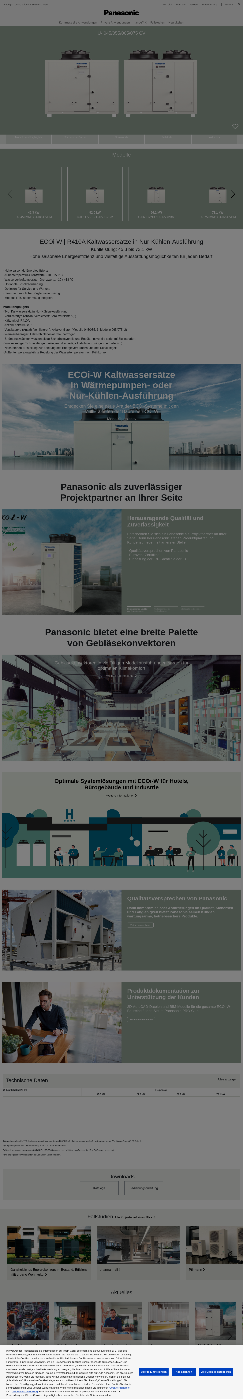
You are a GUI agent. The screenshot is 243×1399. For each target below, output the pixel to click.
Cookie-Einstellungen (154, 1371)
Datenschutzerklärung (25, 1391)
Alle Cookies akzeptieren (216, 1371)
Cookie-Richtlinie (119, 1387)
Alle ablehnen (184, 1371)
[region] (121, 1372)
